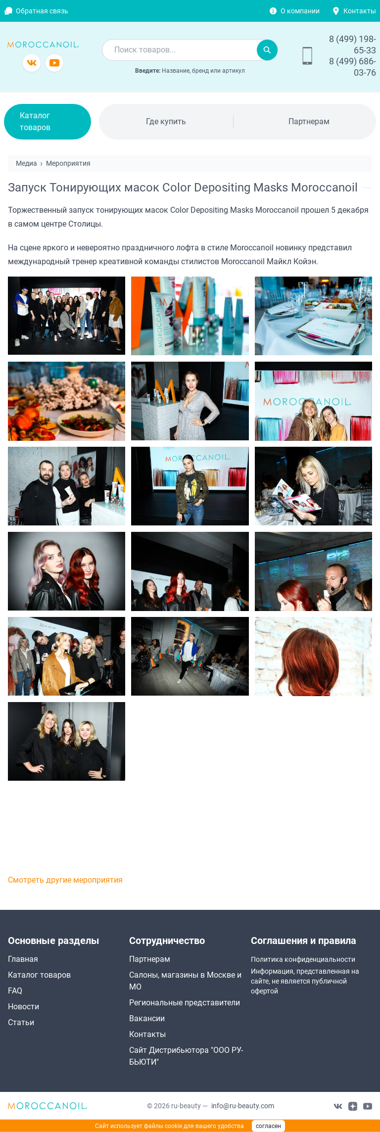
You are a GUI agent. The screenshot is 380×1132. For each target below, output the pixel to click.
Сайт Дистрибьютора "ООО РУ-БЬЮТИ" (186, 1056)
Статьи (21, 1022)
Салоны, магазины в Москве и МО (185, 980)
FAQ (15, 990)
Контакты (359, 11)
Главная (23, 959)
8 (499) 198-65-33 (352, 44)
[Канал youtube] (54, 62)
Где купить (166, 121)
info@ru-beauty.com (242, 1106)
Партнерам (309, 121)
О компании (300, 11)
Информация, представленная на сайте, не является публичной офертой (305, 981)
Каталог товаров (35, 121)
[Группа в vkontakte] (31, 62)
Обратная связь (42, 11)
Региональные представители (184, 1002)
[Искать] (267, 50)
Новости (23, 1006)
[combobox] (179, 50)
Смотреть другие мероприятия (65, 880)
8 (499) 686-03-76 (352, 67)
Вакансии (147, 1018)
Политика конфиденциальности (303, 959)
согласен (268, 1126)
